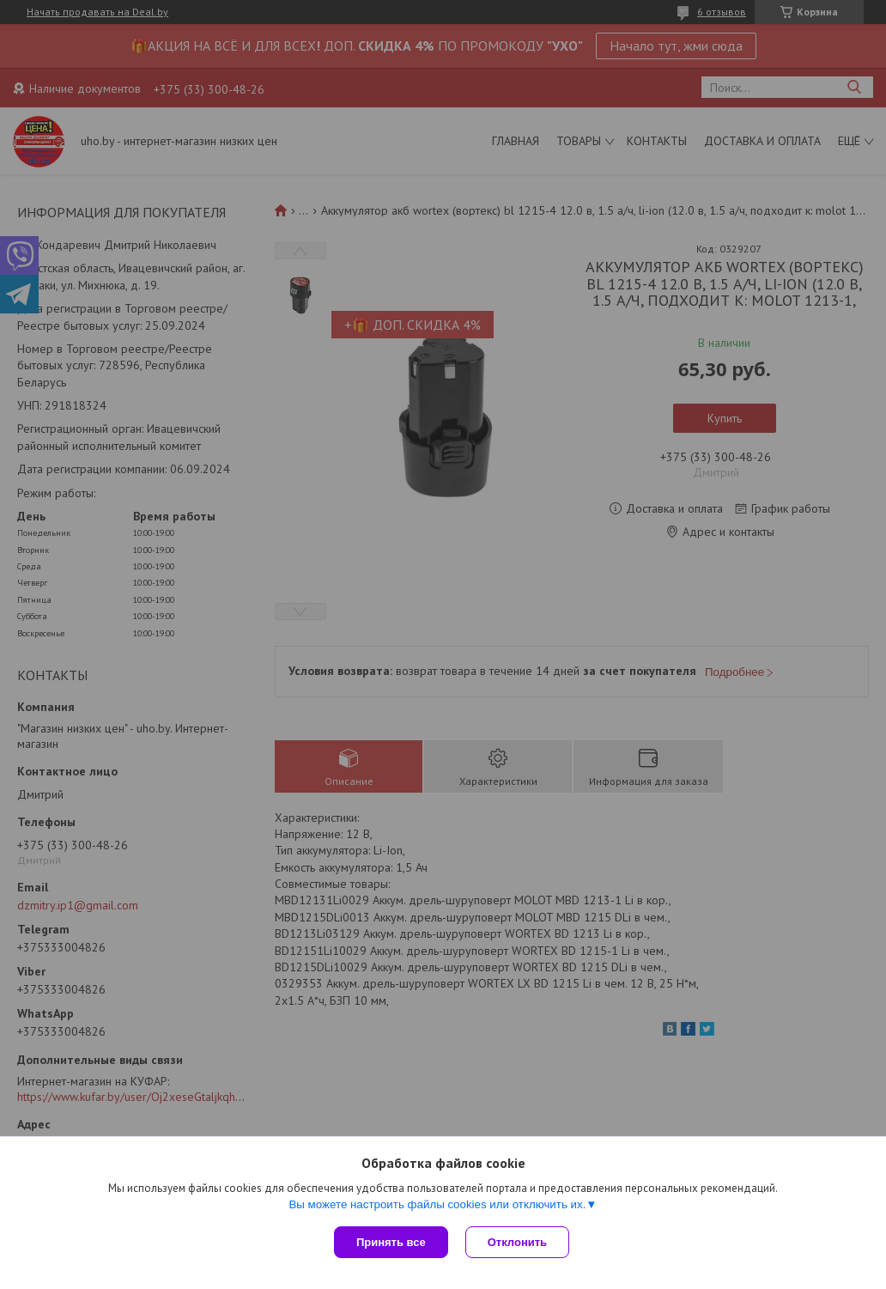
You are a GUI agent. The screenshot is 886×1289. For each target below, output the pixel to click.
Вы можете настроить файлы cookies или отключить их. (437, 1204)
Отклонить (517, 1242)
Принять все (391, 1242)
